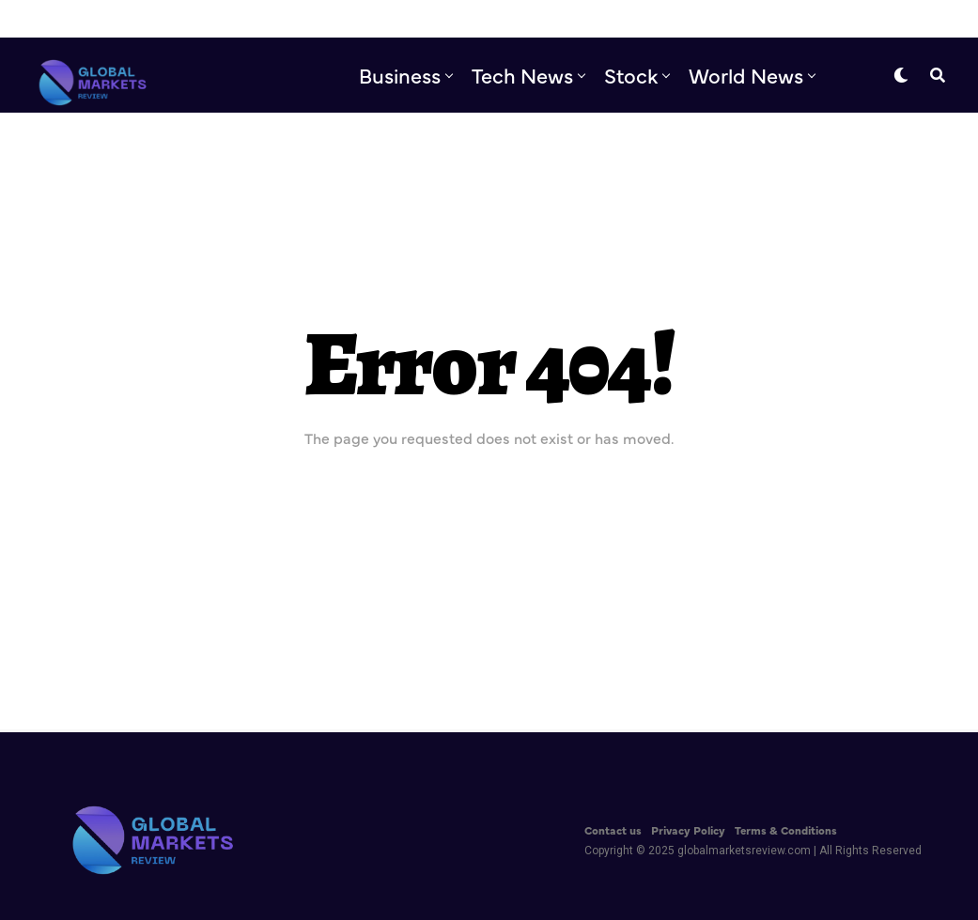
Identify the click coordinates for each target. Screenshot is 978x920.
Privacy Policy (688, 829)
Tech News (522, 74)
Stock (631, 74)
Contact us (613, 829)
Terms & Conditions (786, 829)
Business (400, 74)
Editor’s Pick (581, 152)
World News (746, 74)
